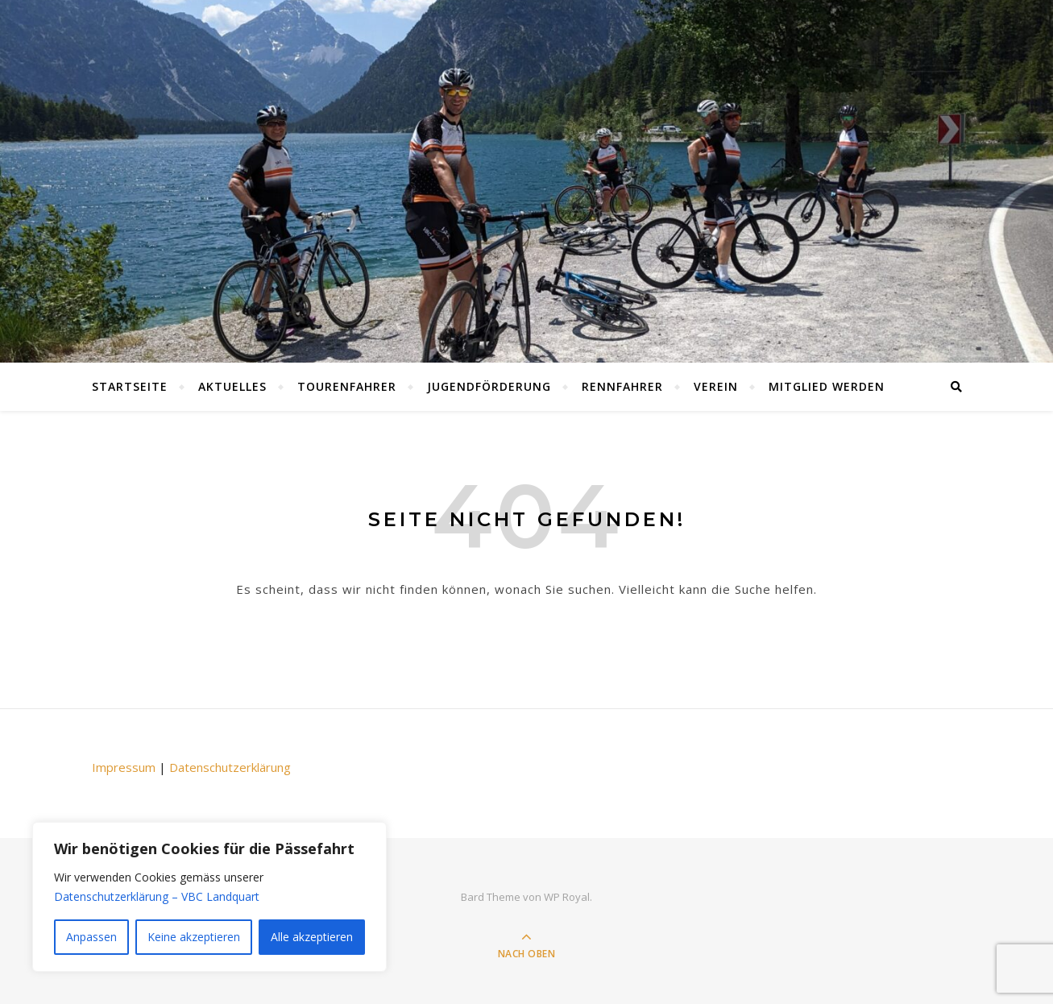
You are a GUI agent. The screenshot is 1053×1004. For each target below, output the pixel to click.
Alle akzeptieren (312, 936)
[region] (209, 897)
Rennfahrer (622, 386)
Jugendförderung (489, 386)
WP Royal (567, 897)
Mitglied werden (827, 386)
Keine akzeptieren (193, 936)
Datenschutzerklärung (230, 767)
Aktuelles (232, 386)
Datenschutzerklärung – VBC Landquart (156, 896)
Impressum (123, 767)
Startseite (130, 386)
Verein (716, 386)
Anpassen (91, 936)
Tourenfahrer (346, 386)
